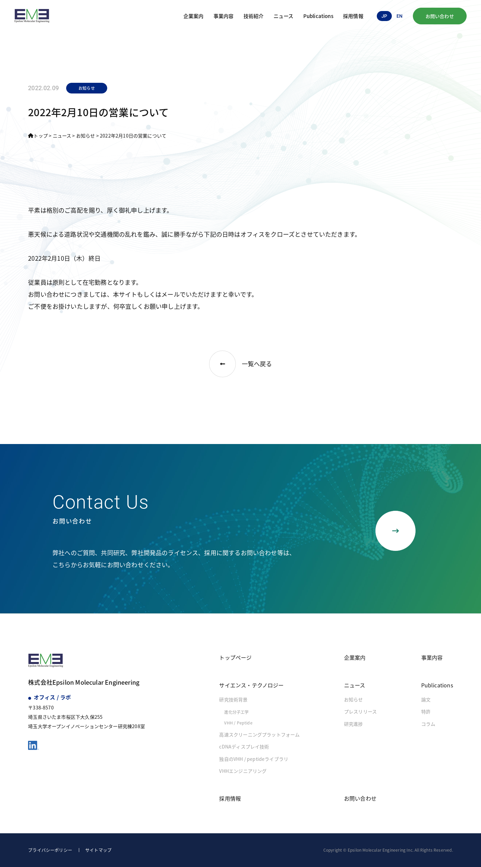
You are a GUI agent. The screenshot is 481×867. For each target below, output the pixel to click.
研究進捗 (353, 723)
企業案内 (193, 15)
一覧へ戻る (240, 364)
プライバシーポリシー (50, 850)
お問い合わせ (440, 16)
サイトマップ (98, 850)
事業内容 (223, 15)
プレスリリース (360, 711)
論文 (426, 699)
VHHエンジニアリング (243, 771)
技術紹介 (254, 15)
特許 (426, 711)
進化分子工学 (236, 712)
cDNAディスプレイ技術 (244, 746)
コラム (428, 723)
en (399, 16)
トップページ (235, 657)
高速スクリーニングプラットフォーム (259, 734)
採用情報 (353, 15)
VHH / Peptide (238, 723)
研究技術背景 (233, 699)
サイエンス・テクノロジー (251, 685)
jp (384, 16)
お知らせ (353, 699)
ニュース (284, 15)
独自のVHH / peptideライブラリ (253, 758)
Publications (318, 15)
